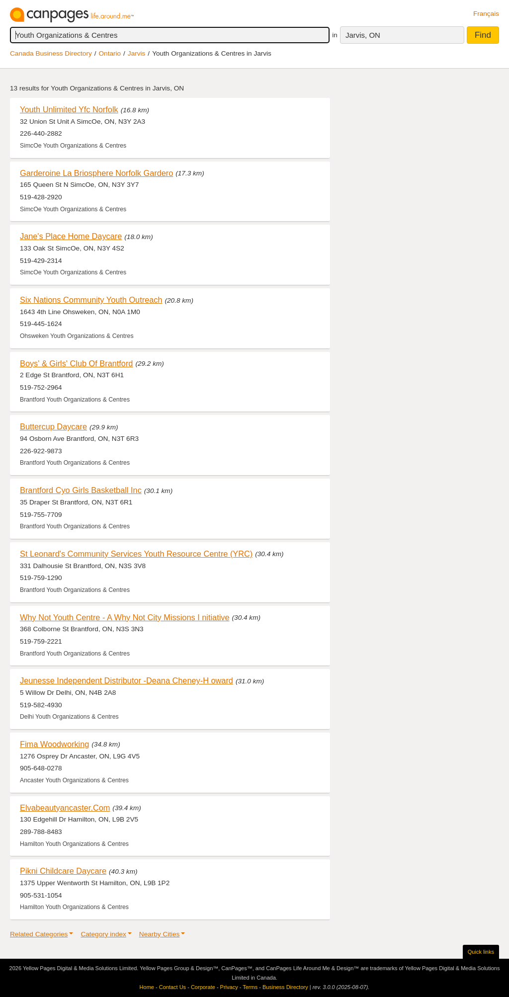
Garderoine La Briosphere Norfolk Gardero (96, 172)
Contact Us (172, 987)
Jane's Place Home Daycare (71, 236)
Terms (250, 987)
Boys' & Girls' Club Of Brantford (76, 363)
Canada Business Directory (51, 53)
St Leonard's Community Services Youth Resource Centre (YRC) (136, 553)
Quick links (481, 952)
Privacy (229, 987)
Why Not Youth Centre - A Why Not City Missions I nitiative (125, 617)
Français (486, 13)
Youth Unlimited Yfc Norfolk (69, 109)
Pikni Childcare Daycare (63, 870)
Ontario (110, 53)
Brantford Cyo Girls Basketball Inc (81, 490)
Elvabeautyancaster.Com (65, 807)
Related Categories (39, 934)
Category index (103, 934)
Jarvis (137, 53)
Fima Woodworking (54, 744)
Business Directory (285, 987)
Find (483, 35)
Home (147, 987)
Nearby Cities (159, 934)
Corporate (203, 987)
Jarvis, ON (362, 35)
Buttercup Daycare (53, 426)
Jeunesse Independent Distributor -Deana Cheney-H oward (126, 680)
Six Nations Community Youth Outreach (91, 299)
